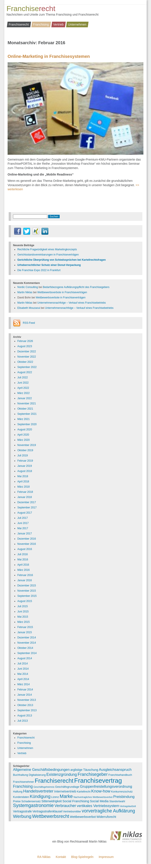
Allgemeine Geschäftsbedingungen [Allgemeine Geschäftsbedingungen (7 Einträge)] (41, 770)
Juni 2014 (23, 668)
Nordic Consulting (27, 287)
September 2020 (27, 424)
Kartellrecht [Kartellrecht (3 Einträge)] (83, 791)
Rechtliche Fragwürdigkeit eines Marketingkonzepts (47, 249)
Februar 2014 (25, 689)
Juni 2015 (23, 611)
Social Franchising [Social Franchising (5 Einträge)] (75, 801)
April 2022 (23, 387)
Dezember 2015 (26, 585)
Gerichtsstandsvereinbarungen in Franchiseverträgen (48, 254)
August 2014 (24, 658)
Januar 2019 (24, 465)
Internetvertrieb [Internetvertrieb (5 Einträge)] (65, 791)
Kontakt (61, 857)
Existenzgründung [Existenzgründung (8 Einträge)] (61, 774)
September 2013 (27, 710)
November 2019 (26, 445)
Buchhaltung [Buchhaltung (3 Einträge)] (20, 774)
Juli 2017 (22, 517)
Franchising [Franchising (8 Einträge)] (23, 786)
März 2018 (23, 486)
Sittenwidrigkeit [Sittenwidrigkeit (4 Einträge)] (51, 801)
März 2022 (23, 393)
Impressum (106, 857)
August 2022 (24, 372)
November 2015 (26, 590)
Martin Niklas (24, 292)
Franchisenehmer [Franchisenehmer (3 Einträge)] (23, 781)
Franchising (41, 24)
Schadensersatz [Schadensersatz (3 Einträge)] (31, 801)
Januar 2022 (24, 398)
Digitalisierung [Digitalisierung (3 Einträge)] (37, 774)
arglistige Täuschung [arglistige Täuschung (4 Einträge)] (84, 769)
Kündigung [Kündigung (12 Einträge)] (40, 796)
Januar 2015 (24, 632)
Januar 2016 (24, 580)
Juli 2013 (22, 720)
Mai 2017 (22, 528)
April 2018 (23, 481)
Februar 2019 (25, 460)
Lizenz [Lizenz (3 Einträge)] (55, 797)
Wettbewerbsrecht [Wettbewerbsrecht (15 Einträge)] (50, 816)
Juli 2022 (22, 377)
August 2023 (24, 346)
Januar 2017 (24, 533)
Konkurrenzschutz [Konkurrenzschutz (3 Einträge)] (122, 791)
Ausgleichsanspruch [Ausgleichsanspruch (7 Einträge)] (115, 770)
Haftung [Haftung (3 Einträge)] (18, 791)
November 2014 (26, 642)
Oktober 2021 (25, 408)
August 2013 (24, 715)
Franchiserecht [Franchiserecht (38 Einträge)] (54, 781)
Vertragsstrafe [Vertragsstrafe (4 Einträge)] (22, 811)
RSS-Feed (29, 322)
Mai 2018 (22, 476)
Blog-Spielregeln (82, 857)
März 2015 (23, 621)
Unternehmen (77, 24)
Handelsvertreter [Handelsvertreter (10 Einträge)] (38, 791)
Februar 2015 (25, 627)
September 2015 (27, 595)
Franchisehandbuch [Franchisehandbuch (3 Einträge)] (120, 774)
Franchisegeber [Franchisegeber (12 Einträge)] (93, 774)
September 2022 (27, 367)
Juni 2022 (23, 382)
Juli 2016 (22, 554)
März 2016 (23, 569)
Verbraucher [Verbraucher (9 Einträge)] (65, 805)
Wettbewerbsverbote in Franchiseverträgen (62, 292)
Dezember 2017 (26, 502)
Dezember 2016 (26, 538)
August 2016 (24, 549)
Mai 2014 (22, 673)
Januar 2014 (24, 694)
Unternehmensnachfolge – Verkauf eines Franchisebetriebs (71, 302)
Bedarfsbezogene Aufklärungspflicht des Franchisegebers (76, 287)
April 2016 (23, 564)
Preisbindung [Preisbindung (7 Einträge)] (124, 797)
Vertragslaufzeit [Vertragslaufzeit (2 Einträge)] (128, 806)
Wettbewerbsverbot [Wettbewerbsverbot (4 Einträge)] (83, 816)
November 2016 (26, 543)
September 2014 (27, 653)
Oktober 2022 (25, 361)
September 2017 (27, 507)
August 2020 (24, 429)
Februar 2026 (25, 341)
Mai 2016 (22, 559)
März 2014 (23, 684)
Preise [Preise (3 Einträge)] (17, 801)
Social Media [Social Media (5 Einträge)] (99, 801)
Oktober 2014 (25, 647)
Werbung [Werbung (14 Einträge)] (22, 816)
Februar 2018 (25, 491)
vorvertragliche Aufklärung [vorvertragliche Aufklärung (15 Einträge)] (108, 811)
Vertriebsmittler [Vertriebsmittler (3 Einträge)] (72, 811)
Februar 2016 (25, 575)
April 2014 (23, 679)
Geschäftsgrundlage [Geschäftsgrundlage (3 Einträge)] (67, 786)
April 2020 (23, 434)
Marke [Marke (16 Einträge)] (66, 796)
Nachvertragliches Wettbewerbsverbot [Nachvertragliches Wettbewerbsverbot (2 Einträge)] (93, 797)
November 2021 (26, 403)
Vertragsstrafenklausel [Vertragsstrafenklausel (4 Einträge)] (47, 811)
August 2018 (24, 471)
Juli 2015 (22, 606)
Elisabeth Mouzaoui (28, 307)
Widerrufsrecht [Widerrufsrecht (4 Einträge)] (106, 816)
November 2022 (26, 356)
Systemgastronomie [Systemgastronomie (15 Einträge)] (33, 805)
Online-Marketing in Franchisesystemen (49, 56)
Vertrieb (58, 24)
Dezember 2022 (26, 351)
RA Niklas (44, 857)
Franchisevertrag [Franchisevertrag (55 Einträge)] (98, 780)
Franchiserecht (19, 24)
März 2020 (23, 439)
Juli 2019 (22, 455)
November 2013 (26, 699)
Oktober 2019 (25, 450)
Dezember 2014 (26, 637)
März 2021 (23, 419)
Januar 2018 (24, 497)
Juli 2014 (22, 663)
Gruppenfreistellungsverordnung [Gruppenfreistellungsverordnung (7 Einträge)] (106, 786)
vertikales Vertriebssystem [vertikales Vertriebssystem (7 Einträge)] (98, 806)
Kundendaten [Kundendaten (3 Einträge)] (21, 797)
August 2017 (24, 512)
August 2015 (24, 601)
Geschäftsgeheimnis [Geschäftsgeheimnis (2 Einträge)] (43, 787)
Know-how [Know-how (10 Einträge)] (100, 791)
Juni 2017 (23, 523)
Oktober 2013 (25, 705)
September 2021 (27, 413)
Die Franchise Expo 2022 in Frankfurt (39, 270)
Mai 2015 (22, 616)
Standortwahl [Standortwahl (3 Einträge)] (117, 801)
